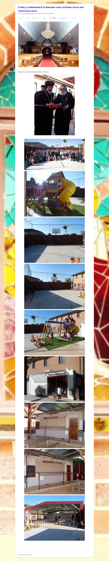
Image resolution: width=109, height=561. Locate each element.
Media (44, 18)
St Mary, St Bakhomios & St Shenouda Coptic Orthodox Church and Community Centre (50, 9)
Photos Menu (52, 18)
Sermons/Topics (36, 18)
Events (27, 18)
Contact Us (73, 18)
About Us (20, 18)
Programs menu (63, 18)
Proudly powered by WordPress (25, 554)
